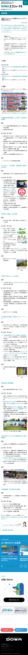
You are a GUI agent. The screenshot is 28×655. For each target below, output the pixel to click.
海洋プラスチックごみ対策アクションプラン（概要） (14, 113)
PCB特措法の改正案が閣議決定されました (9, 559)
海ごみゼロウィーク (17, 248)
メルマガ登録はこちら (6, 630)
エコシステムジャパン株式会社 (8, 524)
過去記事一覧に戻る (7, 530)
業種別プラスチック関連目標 (15, 407)
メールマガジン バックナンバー (7, 650)
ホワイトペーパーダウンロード (19, 630)
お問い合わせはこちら (14, 600)
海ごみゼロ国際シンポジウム (14, 403)
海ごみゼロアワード (9, 401)
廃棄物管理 (11, 556)
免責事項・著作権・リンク (6, 646)
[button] (21, 565)
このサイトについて (5, 648)
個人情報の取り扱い (5, 644)
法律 (16, 556)
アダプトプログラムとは (23, 241)
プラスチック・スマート (13, 398)
